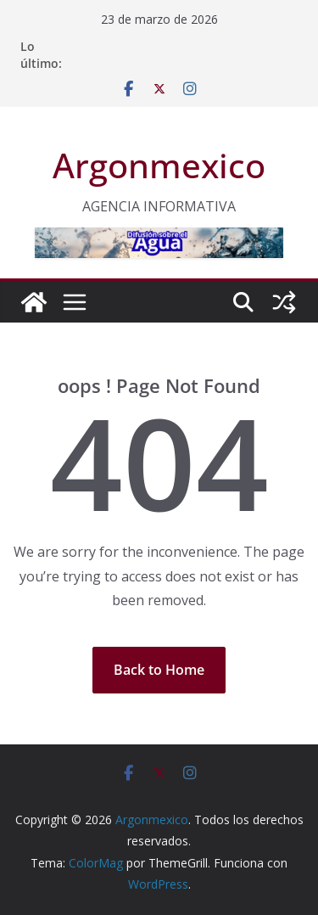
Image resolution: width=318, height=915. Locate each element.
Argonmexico (159, 165)
